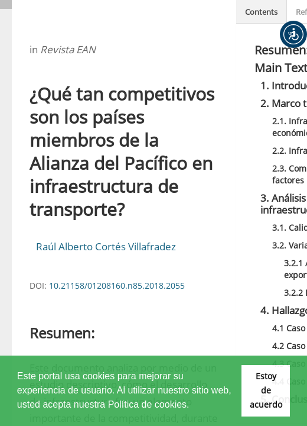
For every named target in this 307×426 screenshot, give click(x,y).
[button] (293, 34)
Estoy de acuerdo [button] (266, 390)
